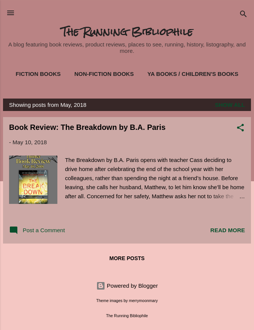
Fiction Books (38, 74)
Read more (227, 230)
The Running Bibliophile (127, 31)
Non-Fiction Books (104, 74)
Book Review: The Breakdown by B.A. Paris (87, 127)
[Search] (243, 15)
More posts (127, 258)
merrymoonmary (143, 300)
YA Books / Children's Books (193, 74)
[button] (240, 129)
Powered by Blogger (127, 285)
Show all (230, 105)
